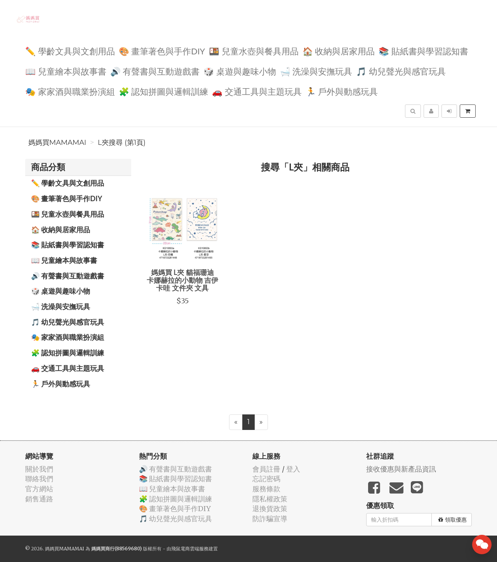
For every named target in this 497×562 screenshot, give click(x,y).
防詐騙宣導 (269, 518)
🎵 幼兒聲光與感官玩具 (401, 70)
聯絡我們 (39, 478)
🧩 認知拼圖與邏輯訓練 (164, 91)
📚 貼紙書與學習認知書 (423, 50)
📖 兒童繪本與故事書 (65, 70)
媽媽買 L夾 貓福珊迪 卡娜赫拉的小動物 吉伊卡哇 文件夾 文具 (182, 280)
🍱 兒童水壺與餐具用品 (254, 50)
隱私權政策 (269, 498)
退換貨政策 (269, 508)
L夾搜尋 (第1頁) (122, 142)
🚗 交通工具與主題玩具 (257, 91)
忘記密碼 (266, 478)
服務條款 (266, 488)
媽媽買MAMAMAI (57, 142)
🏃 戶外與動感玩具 (342, 91)
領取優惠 (452, 519)
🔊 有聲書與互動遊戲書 (155, 70)
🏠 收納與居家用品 (338, 50)
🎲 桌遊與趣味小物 (239, 70)
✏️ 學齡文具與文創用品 (70, 50)
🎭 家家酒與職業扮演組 (70, 91)
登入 (293, 469)
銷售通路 (39, 498)
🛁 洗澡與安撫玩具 (316, 70)
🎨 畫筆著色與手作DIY (162, 50)
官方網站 (39, 488)
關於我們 (39, 469)
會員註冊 (266, 469)
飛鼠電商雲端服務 (190, 549)
